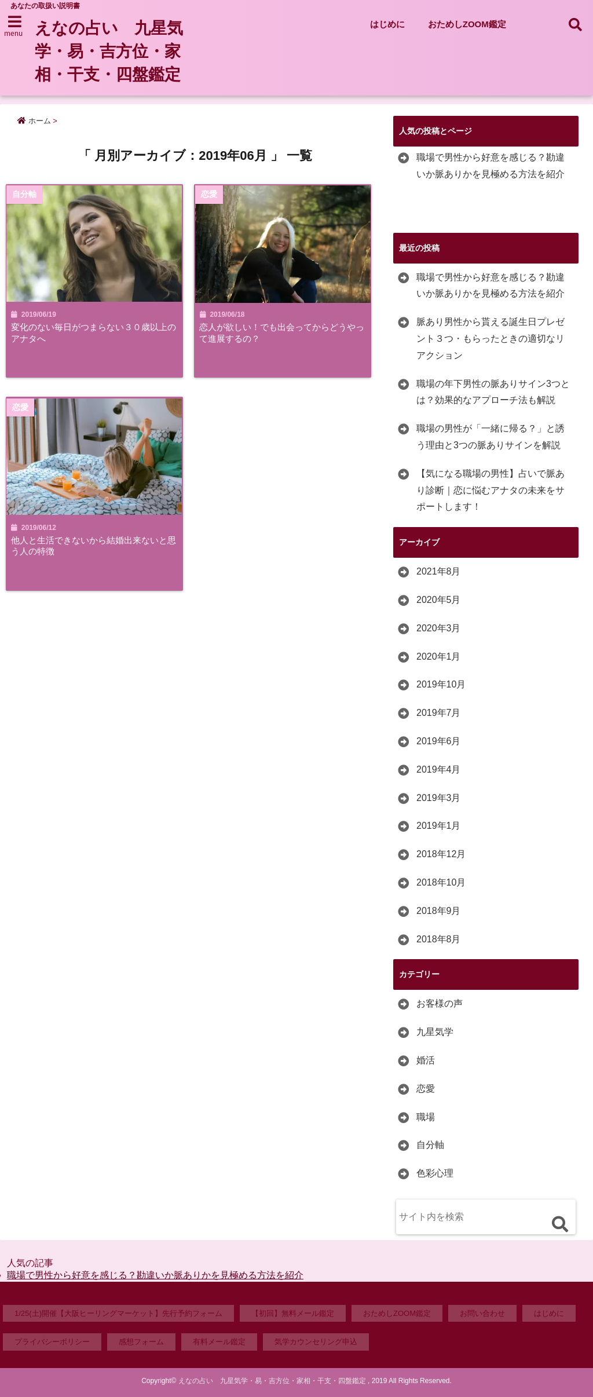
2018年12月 (441, 854)
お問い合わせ (482, 1313)
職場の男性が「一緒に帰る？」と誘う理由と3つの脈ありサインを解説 (490, 436)
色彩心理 (434, 1173)
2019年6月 (438, 741)
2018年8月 (438, 939)
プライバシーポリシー (52, 1341)
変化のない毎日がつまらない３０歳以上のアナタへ (92, 332)
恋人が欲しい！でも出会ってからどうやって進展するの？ (283, 332)
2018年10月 (441, 882)
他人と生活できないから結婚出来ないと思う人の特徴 (92, 547)
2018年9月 (438, 911)
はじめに (387, 24)
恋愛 (425, 1089)
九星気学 (434, 1032)
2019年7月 (438, 713)
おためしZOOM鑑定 (467, 24)
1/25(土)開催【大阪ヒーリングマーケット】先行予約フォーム (118, 1313)
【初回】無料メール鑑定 (292, 1313)
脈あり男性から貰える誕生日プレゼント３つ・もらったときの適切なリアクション (490, 338)
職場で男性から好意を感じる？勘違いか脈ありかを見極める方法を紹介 (490, 165)
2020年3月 (438, 628)
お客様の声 (439, 1003)
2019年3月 (438, 798)
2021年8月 (438, 571)
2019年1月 (438, 826)
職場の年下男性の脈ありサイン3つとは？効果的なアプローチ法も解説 (493, 392)
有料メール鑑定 (219, 1341)
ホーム (34, 120)
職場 (425, 1117)
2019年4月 (438, 769)
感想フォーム (141, 1341)
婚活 (425, 1060)
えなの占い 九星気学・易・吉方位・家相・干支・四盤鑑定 (114, 52)
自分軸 (430, 1145)
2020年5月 (438, 600)
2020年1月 (438, 656)
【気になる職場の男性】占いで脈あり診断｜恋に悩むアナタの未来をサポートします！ (490, 490)
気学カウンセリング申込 (315, 1341)
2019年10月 (441, 684)
